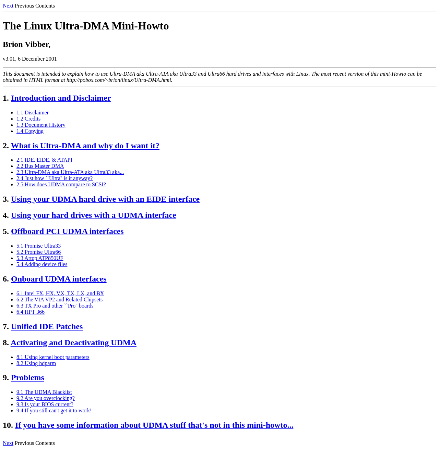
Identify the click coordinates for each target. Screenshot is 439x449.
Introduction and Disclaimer (61, 97)
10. (8, 425)
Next (8, 6)
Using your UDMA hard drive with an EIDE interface (105, 199)
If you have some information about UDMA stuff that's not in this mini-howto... (154, 425)
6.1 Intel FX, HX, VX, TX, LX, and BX (60, 293)
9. (6, 377)
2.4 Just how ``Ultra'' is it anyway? (54, 178)
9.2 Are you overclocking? (45, 398)
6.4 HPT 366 (30, 312)
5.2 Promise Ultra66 (38, 252)
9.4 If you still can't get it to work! (54, 410)
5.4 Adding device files (41, 264)
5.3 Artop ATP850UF (39, 258)
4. (6, 215)
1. (6, 97)
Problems (27, 377)
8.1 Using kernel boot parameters (53, 357)
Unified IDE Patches (47, 326)
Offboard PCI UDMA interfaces (67, 231)
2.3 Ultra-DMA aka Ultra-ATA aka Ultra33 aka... (70, 172)
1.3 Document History (41, 125)
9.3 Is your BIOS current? (44, 404)
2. (6, 145)
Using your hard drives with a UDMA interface (93, 215)
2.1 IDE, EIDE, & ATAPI (44, 160)
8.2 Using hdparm (36, 363)
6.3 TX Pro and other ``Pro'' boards (55, 306)
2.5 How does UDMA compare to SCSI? (61, 184)
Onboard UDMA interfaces (59, 278)
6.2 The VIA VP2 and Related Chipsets (59, 299)
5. (6, 231)
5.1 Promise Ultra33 (38, 246)
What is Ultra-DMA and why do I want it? (85, 145)
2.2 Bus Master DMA (40, 166)
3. (6, 199)
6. (6, 278)
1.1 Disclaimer (32, 112)
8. (6, 342)
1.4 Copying (30, 131)
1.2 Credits (28, 119)
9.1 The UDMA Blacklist (44, 392)
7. (6, 326)
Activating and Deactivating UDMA (74, 342)
